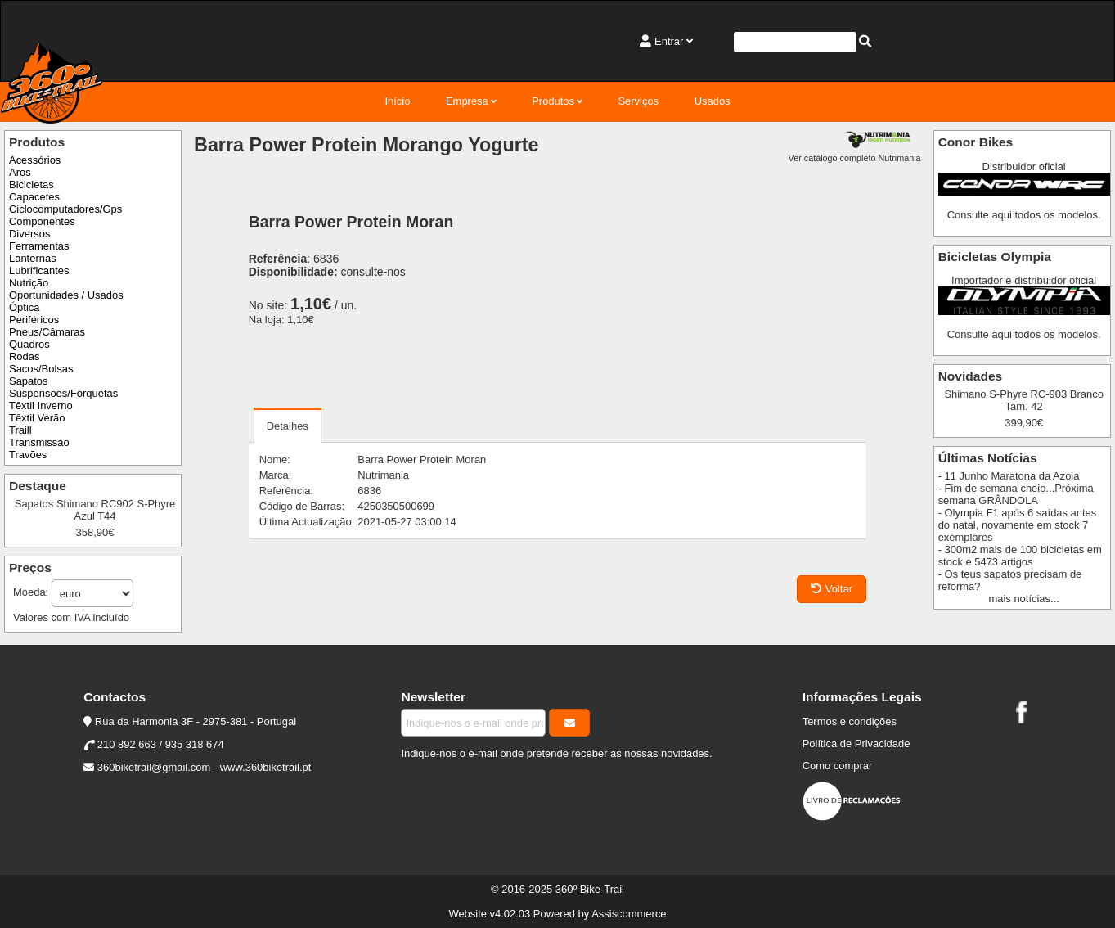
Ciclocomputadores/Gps (65, 209)
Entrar (668, 41)
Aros (20, 172)
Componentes (42, 221)
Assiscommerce (628, 914)
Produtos (553, 101)
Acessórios (35, 160)
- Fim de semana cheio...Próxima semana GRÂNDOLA (1016, 494)
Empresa (467, 101)
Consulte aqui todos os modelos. (1024, 215)
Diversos (29, 233)
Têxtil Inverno (41, 405)
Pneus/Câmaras (47, 332)
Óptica (24, 307)
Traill (20, 430)
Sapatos (28, 381)
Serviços (638, 101)
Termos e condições (850, 721)
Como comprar (838, 765)
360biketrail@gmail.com (153, 767)
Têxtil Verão (37, 418)
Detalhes (287, 426)
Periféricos (34, 319)
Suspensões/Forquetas (63, 393)
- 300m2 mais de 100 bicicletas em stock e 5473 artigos (1020, 555)
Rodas (24, 356)
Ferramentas (39, 246)
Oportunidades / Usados (66, 295)
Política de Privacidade (856, 743)
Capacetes (34, 197)
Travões (28, 454)
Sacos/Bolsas (41, 369)
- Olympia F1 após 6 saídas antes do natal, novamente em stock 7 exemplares (1017, 525)
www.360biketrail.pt (266, 767)
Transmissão (39, 442)
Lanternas (32, 258)
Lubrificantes (39, 270)
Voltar (831, 589)
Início (397, 101)
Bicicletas (31, 184)
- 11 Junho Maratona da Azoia (1009, 476)
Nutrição (28, 283)
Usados (713, 101)
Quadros (29, 344)
